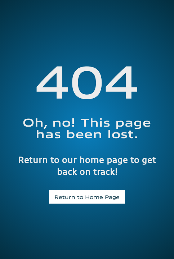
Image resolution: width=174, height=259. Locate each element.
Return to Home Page (87, 197)
